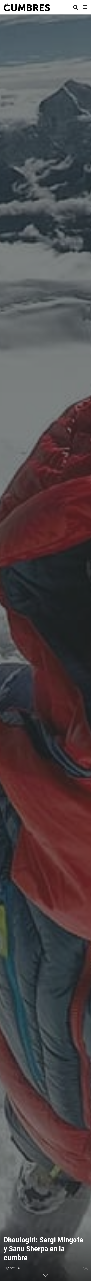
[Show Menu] (85, 7)
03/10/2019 (12, 1268)
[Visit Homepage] (27, 7)
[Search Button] (75, 7)
